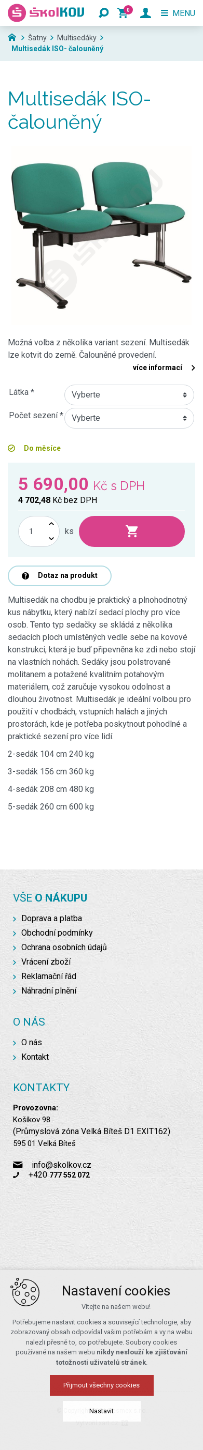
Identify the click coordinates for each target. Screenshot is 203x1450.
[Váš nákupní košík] (124, 13)
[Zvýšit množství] (51, 523)
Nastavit (101, 1411)
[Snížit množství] (51, 538)
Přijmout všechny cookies (101, 1385)
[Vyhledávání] (104, 13)
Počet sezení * (36, 415)
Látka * (21, 392)
